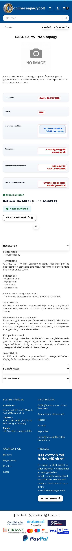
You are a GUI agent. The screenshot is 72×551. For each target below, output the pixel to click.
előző (46, 27)
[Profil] (58, 8)
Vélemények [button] (11, 378)
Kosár (6, 472)
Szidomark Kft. (11, 410)
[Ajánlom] (36, 226)
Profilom (7, 466)
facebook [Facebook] (20, 515)
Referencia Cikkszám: (15, 166)
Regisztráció (9, 460)
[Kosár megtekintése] (65, 8)
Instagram (51, 515)
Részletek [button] (10, 245)
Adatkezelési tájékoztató (51, 414)
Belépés (7, 454)
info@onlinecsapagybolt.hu (17, 431)
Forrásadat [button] (11, 368)
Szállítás (42, 425)
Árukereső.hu (36, 525)
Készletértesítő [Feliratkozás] (19, 217)
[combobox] (36, 18)
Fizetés (41, 419)
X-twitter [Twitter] (35, 515)
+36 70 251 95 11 (11, 420)
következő (61, 27)
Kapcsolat (43, 431)
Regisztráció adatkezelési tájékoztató (51, 438)
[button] (50, 8)
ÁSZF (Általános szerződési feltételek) (52, 407)
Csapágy (9, 27)
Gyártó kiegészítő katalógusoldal (54, 184)
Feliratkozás (50, 498)
